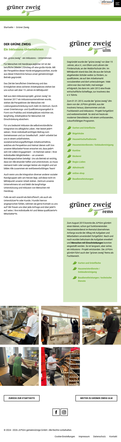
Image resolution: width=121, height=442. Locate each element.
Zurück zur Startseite (22, 398)
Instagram (64, 412)
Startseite (8, 27)
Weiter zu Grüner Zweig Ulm (96, 398)
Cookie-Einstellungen (65, 436)
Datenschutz (99, 436)
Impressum (84, 436)
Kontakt (113, 436)
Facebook (56, 412)
